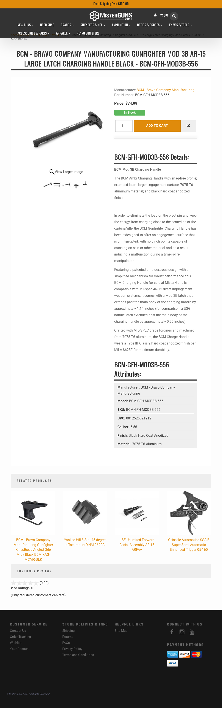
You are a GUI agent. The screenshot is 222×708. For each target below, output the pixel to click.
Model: (123, 401)
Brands (67, 25)
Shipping (68, 631)
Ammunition (121, 25)
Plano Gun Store (88, 33)
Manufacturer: (129, 387)
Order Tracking (20, 637)
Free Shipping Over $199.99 (111, 4)
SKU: (121, 410)
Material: (124, 444)
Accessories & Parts (33, 33)
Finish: (123, 435)
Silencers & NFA (92, 25)
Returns (67, 637)
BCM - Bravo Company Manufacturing (165, 90)
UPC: (121, 418)
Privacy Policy (72, 649)
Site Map (121, 631)
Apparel (63, 33)
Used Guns (47, 25)
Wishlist (16, 643)
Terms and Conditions (78, 655)
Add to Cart (157, 126)
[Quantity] (124, 126)
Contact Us (18, 631)
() (164, 15)
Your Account (20, 649)
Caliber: (123, 427)
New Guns (25, 25)
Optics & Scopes (150, 25)
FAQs (66, 643)
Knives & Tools (180, 25)
